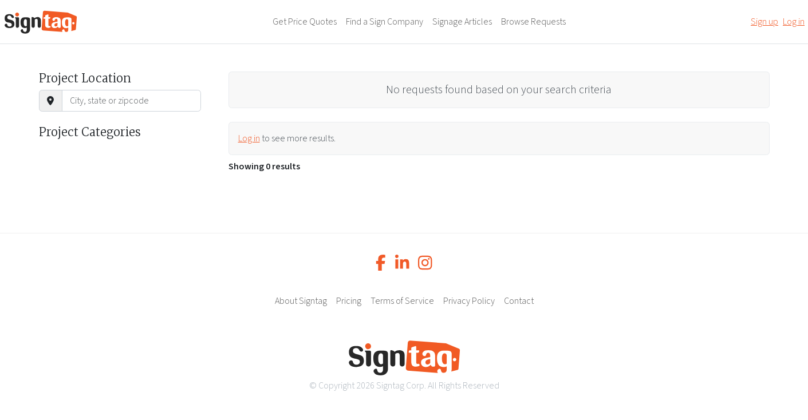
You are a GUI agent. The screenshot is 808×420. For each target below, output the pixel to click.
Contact (519, 301)
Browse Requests (533, 21)
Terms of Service (402, 301)
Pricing (348, 301)
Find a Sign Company (384, 21)
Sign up (764, 21)
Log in (794, 21)
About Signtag (301, 301)
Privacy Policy (469, 301)
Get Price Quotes (305, 21)
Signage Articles (462, 21)
